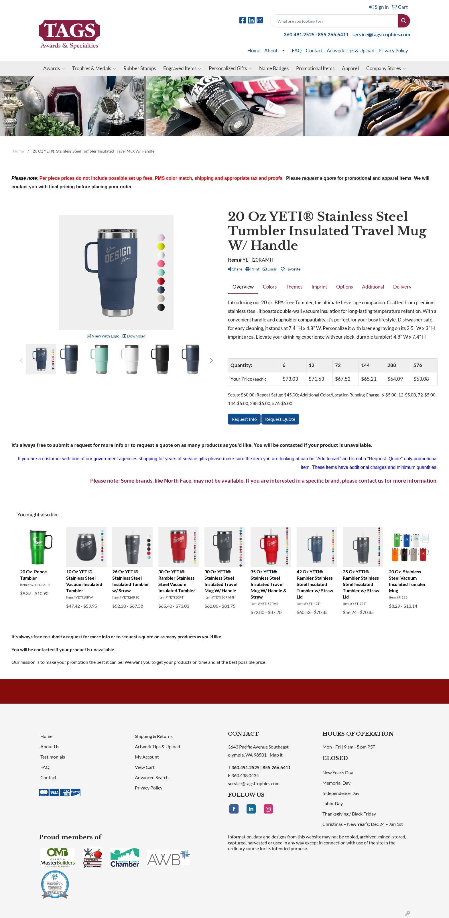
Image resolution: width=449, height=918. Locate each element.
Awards (54, 68)
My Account (147, 756)
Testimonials (52, 756)
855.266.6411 (333, 34)
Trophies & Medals (94, 68)
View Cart (145, 767)
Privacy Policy (393, 51)
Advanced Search (152, 777)
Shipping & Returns (154, 736)
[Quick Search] (334, 20)
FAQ (297, 51)
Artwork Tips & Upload (351, 51)
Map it (276, 754)
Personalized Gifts (230, 68)
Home (253, 51)
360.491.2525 (299, 34)
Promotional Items (315, 68)
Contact (314, 51)
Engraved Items (182, 68)
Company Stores (386, 68)
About (270, 51)
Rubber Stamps (139, 68)
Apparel (350, 68)
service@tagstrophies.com (381, 34)
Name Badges (274, 68)
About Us (49, 746)
